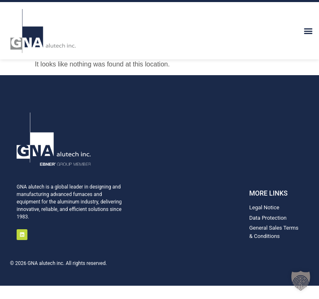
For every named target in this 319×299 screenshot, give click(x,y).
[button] (308, 30)
